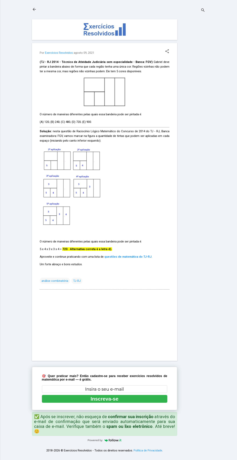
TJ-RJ (77, 281)
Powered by (105, 440)
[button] (167, 51)
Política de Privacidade (148, 450)
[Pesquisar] (203, 11)
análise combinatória (54, 281)
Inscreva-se (104, 399)
